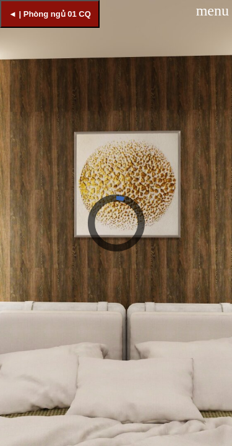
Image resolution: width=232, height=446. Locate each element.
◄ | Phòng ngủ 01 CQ (50, 14)
